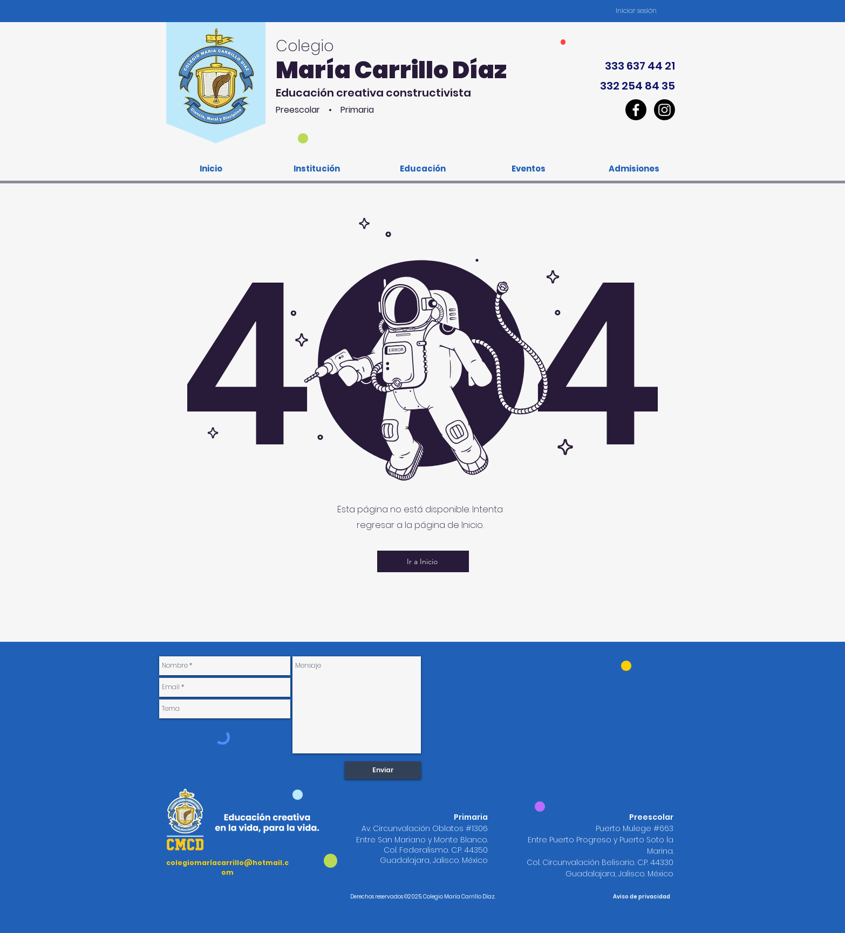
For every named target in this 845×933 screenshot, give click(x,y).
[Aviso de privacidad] (641, 897)
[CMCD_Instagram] (664, 109)
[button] (317, 168)
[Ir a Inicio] (423, 561)
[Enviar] (383, 770)
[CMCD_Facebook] (635, 109)
